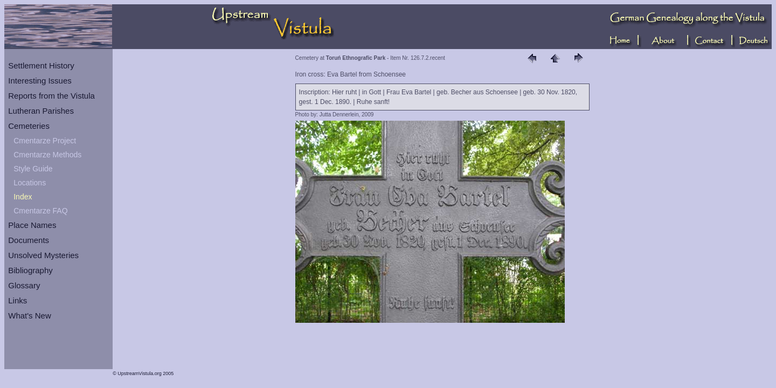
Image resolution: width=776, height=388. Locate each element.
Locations (29, 182)
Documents (28, 240)
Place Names (32, 225)
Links (17, 300)
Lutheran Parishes (41, 110)
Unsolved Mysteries (43, 255)
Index (22, 196)
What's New (29, 315)
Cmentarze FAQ (40, 210)
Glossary (24, 285)
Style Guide (32, 168)
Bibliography (30, 270)
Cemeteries (29, 125)
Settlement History (41, 65)
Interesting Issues (40, 80)
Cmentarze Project (44, 140)
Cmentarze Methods (47, 154)
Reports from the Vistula (51, 95)
